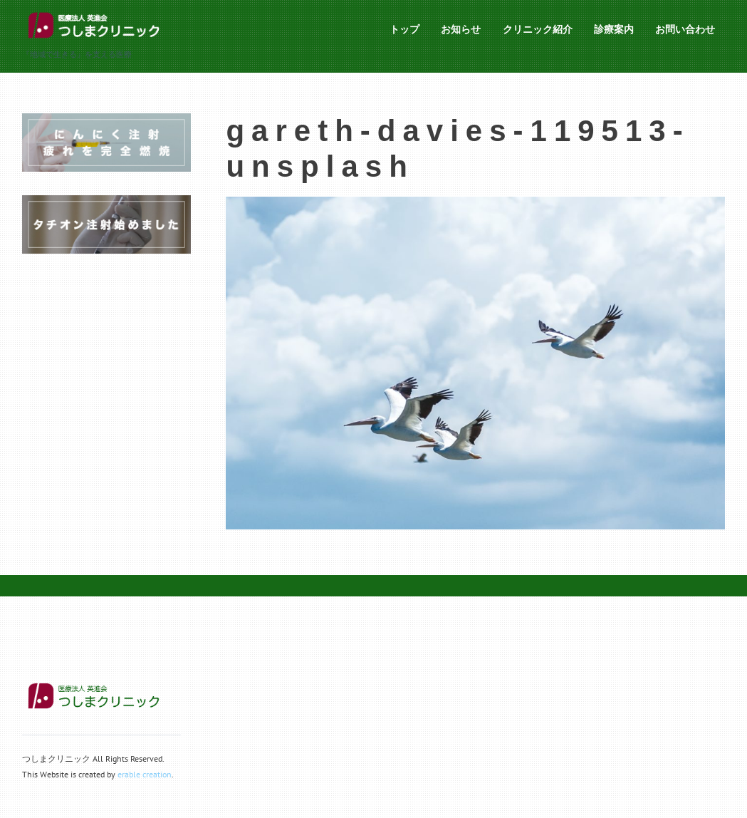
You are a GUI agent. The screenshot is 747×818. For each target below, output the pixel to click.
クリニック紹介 (538, 29)
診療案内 (614, 29)
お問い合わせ (685, 29)
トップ (404, 29)
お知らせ (461, 29)
